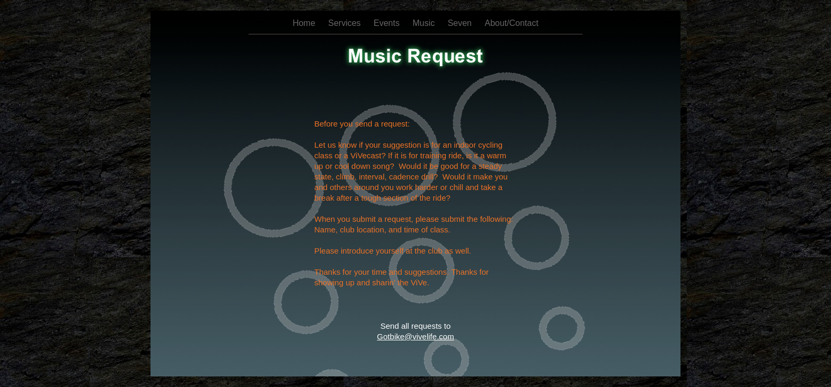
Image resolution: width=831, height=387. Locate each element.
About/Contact (511, 23)
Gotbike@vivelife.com (415, 336)
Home (305, 23)
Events (388, 23)
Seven (461, 23)
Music (424, 23)
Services (345, 23)
